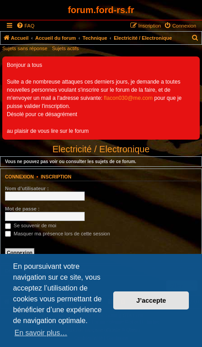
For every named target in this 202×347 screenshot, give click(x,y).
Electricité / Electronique (101, 149)
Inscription (56, 176)
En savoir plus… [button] (40, 333)
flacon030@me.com (128, 98)
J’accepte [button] (151, 300)
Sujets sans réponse (25, 48)
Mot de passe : (22, 208)
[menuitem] (25, 25)
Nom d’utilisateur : (27, 188)
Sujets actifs (65, 48)
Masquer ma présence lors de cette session (57, 233)
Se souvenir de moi (30, 225)
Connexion (19, 176)
